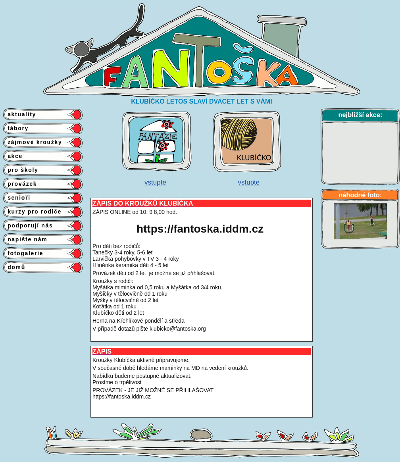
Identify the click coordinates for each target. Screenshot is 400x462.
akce (13, 156)
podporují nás (28, 225)
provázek (20, 184)
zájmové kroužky (32, 142)
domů (14, 267)
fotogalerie (23, 253)
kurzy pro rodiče (32, 211)
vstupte (155, 182)
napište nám (25, 239)
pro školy (20, 170)
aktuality (19, 114)
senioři (17, 197)
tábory (16, 128)
